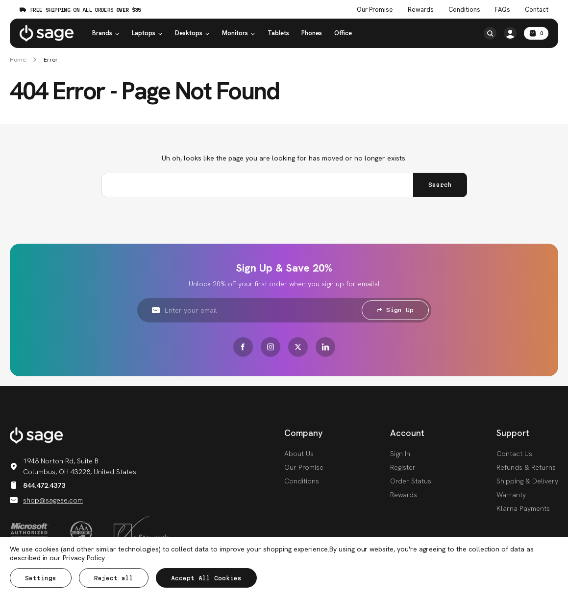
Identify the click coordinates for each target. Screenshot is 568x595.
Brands (106, 33)
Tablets (278, 33)
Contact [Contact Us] (536, 9)
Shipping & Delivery (527, 481)
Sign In (400, 453)
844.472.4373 (37, 485)
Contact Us (514, 453)
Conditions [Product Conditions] (464, 9)
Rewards (421, 9)
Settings (40, 578)
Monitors (238, 33)
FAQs (502, 9)
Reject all (113, 578)
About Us (299, 453)
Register (403, 467)
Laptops (147, 33)
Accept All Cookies (206, 578)
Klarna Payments (523, 508)
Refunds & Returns (526, 467)
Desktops (192, 33)
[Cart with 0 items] (536, 33)
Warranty (511, 494)
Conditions (301, 481)
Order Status (410, 481)
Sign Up (395, 310)
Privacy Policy (83, 557)
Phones (311, 33)
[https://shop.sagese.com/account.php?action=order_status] (510, 33)
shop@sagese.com (46, 500)
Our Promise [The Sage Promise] (375, 9)
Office (343, 33)
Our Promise (303, 467)
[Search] (490, 33)
